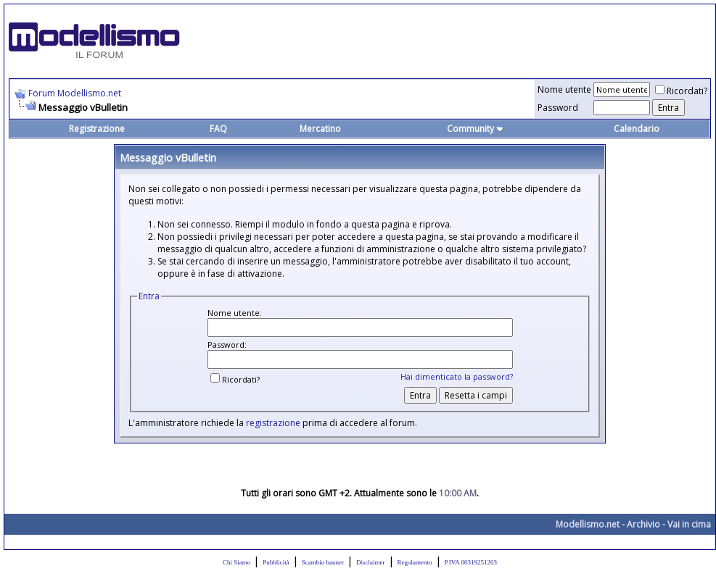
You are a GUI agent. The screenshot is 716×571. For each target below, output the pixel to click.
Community (475, 128)
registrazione (273, 423)
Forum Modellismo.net (74, 93)
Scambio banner (323, 562)
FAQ (218, 128)
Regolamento (415, 562)
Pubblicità (276, 562)
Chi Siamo (236, 562)
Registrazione (97, 128)
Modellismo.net (588, 524)
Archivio (643, 524)
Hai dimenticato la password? (456, 376)
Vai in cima (689, 524)
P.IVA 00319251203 (471, 562)
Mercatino (320, 128)
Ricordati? (681, 91)
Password (558, 107)
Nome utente (564, 89)
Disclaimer (370, 562)
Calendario (636, 128)
